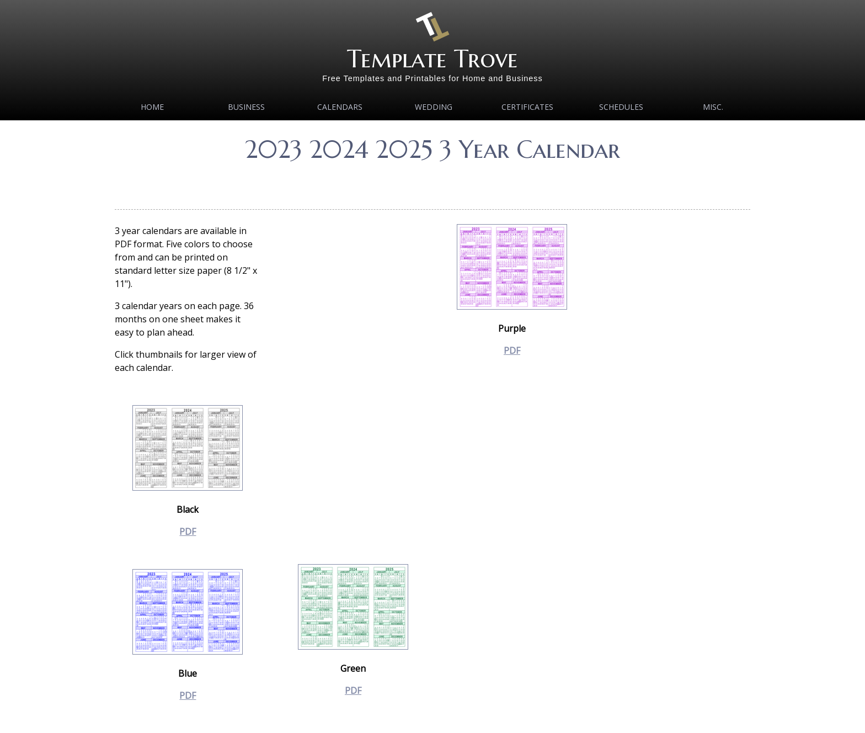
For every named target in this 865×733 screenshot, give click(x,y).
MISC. (713, 107)
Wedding (433, 107)
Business (246, 107)
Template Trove (432, 59)
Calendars (339, 107)
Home (152, 107)
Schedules (621, 107)
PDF (187, 531)
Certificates (527, 107)
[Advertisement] (432, 182)
